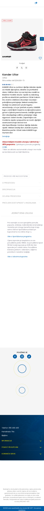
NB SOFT (30, 508)
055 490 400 (14, 428)
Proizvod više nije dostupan (16, 176)
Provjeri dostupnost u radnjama (21, 203)
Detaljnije (6, 136)
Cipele (4, 78)
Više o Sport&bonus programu (19, 236)
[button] (40, 58)
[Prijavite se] (35, 3)
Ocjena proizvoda (21, 196)
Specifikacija (21, 190)
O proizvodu (21, 183)
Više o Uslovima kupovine (17, 256)
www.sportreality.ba (15, 508)
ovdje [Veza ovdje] (4, 147)
